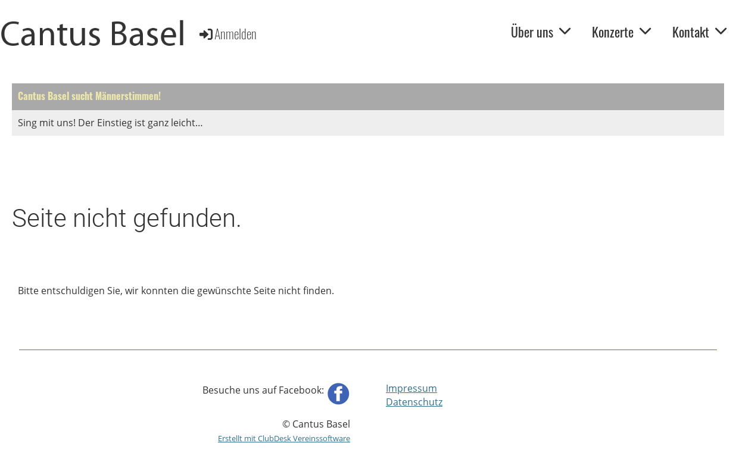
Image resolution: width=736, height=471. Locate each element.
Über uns (540, 31)
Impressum (411, 388)
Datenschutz (414, 401)
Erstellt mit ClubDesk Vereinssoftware (284, 438)
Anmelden (227, 33)
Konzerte (621, 31)
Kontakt (699, 31)
